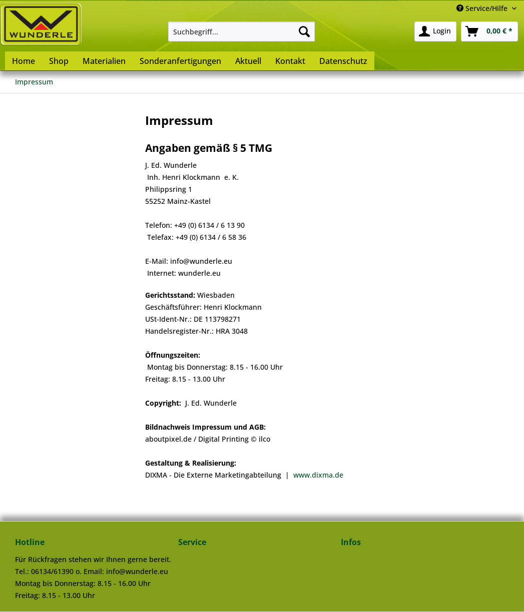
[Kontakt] (290, 60)
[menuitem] (241, 31)
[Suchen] (304, 31)
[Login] (435, 31)
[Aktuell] (248, 60)
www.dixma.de (318, 475)
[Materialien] (104, 60)
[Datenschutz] (343, 60)
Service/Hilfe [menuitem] (482, 8)
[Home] (23, 60)
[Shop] (59, 60)
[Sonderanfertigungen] (180, 60)
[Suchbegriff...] (241, 31)
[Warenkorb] (489, 31)
